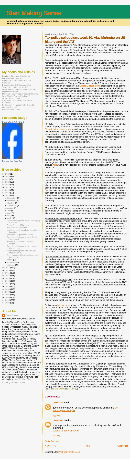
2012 (7, 281)
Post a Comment (52, 441)
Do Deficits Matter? (10, 91)
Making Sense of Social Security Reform (20, 94)
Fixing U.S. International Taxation (16, 80)
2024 (7, 179)
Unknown (57, 402)
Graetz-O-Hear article (89, 85)
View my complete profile (13, 382)
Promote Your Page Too (12, 161)
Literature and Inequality (13, 78)
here (55, 165)
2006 (7, 297)
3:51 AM (56, 416)
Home (87, 446)
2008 (7, 292)
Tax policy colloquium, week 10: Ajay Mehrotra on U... (21, 252)
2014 (7, 275)
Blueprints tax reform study (58, 129)
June (9, 213)
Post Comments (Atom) (69, 452)
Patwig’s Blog (24, 379)
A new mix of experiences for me (20, 235)
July (9, 211)
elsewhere (63, 305)
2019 (7, 193)
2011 (7, 284)
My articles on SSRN (11, 109)
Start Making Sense (33, 13)
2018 (7, 195)
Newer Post (50, 446)
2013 (7, 278)
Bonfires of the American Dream (16, 76)
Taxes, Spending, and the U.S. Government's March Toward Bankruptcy (20, 88)
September (12, 206)
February (11, 262)
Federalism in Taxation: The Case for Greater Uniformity (18, 106)
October (11, 203)
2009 (7, 289)
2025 (7, 176)
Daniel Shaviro (12, 315)
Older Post (122, 446)
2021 (7, 187)
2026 (7, 174)
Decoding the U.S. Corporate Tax (16, 85)
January (11, 265)
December (12, 198)
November (12, 200)
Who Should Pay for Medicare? (16, 96)
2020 (7, 190)
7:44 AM (56, 436)
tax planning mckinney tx (65, 430)
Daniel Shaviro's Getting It (13, 122)
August (10, 208)
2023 (7, 182)
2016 (7, 270)
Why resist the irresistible (17, 228)
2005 (7, 300)
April (9, 218)
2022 (7, 184)
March (10, 260)
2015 (7, 273)
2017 (7, 267)
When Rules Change (11, 98)
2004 (7, 303)
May (9, 216)
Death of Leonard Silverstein (18, 225)
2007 (7, 294)
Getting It (6, 83)
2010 (7, 286)
